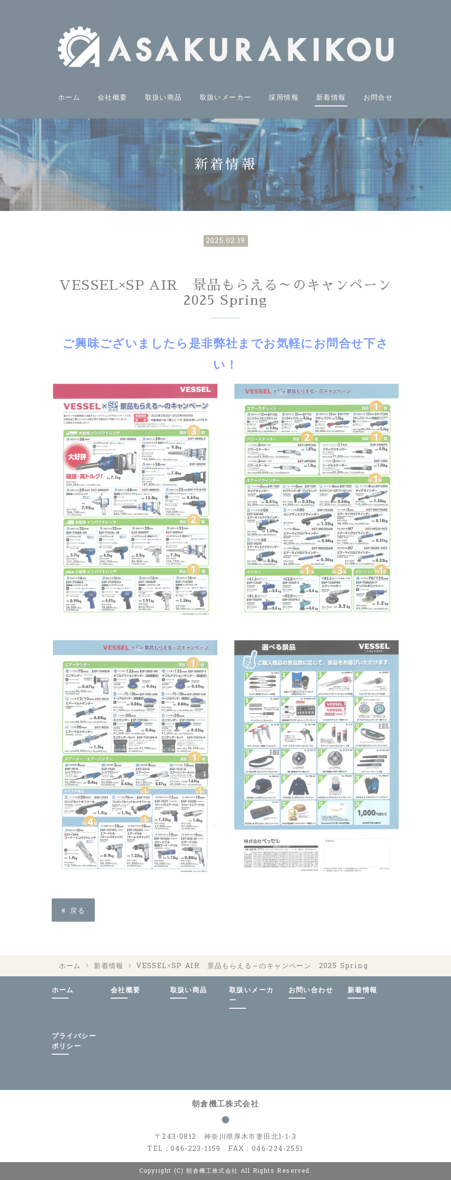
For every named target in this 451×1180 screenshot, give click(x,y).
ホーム (69, 97)
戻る (73, 909)
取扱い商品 (163, 97)
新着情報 (331, 97)
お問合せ (378, 97)
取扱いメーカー (226, 97)
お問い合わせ (311, 990)
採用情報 (284, 97)
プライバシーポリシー (74, 1041)
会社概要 (113, 97)
